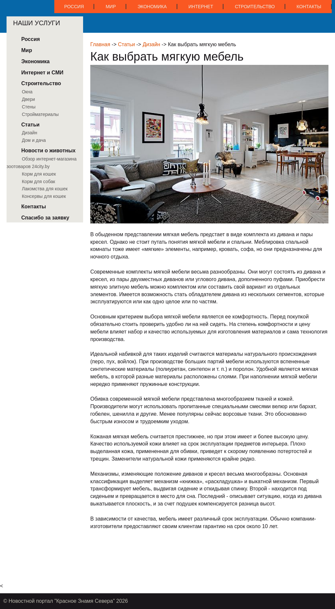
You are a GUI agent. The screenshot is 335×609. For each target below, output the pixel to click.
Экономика (152, 6)
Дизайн (151, 44)
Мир (111, 6)
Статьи (126, 44)
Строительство (255, 6)
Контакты (308, 6)
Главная (100, 44)
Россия (74, 6)
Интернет (200, 6)
